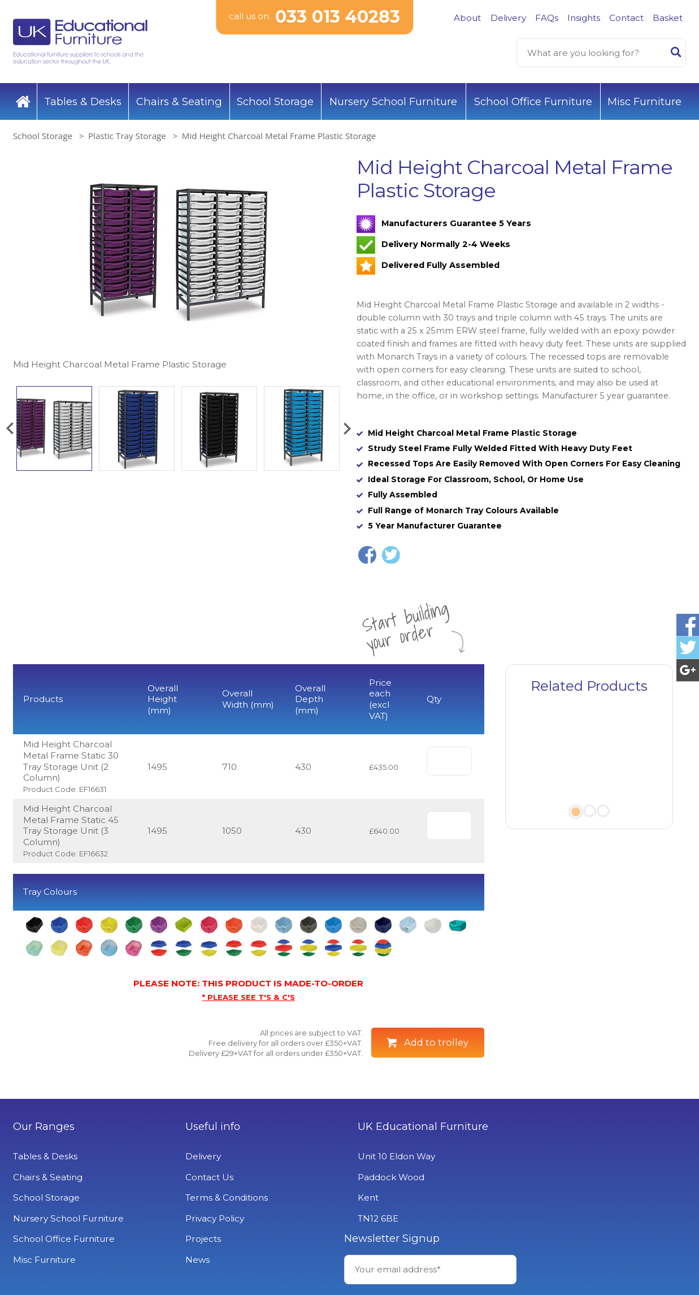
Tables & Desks (82, 101)
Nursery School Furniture (393, 101)
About (467, 17)
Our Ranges (44, 1126)
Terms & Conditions (226, 1197)
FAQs (546, 17)
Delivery (508, 17)
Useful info (212, 1126)
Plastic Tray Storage (127, 135)
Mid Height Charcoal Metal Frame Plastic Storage (279, 135)
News (197, 1259)
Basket (668, 17)
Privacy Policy (214, 1218)
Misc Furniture (644, 101)
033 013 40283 (337, 16)
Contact (626, 17)
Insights (583, 17)
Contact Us (209, 1177)
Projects (202, 1238)
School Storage (275, 101)
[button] (9, 428)
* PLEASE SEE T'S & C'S (248, 997)
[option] (177, 263)
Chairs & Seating (179, 101)
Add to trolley (436, 1042)
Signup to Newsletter (600, 1198)
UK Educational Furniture (421, 1126)
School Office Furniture (533, 101)
